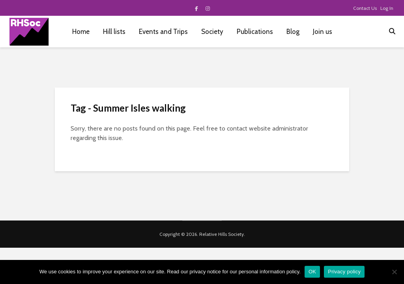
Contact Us (365, 8)
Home (81, 32)
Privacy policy (344, 272)
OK (312, 272)
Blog (292, 32)
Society (212, 32)
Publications (255, 32)
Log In (386, 8)
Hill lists (114, 32)
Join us (322, 32)
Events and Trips (163, 32)
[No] (394, 272)
